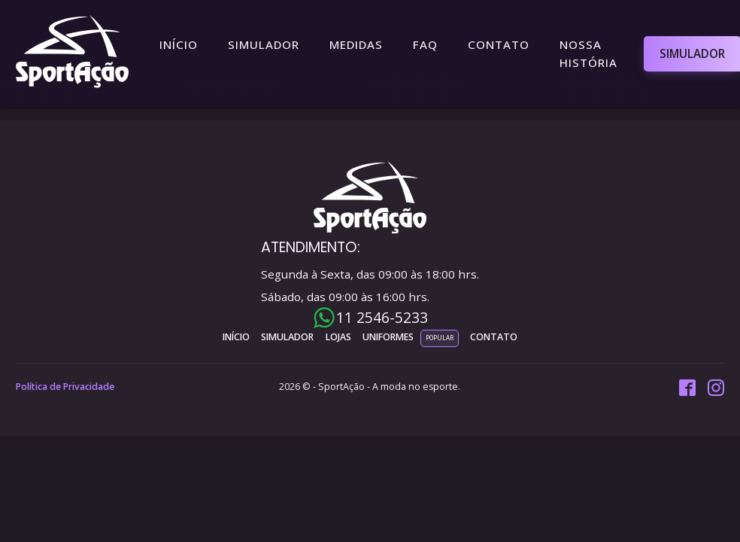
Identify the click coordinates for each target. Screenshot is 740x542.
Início (178, 44)
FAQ (425, 44)
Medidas (356, 44)
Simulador (263, 44)
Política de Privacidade (65, 386)
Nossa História (588, 53)
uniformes (388, 336)
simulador (287, 336)
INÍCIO (236, 336)
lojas (338, 336)
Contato (498, 44)
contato (493, 336)
